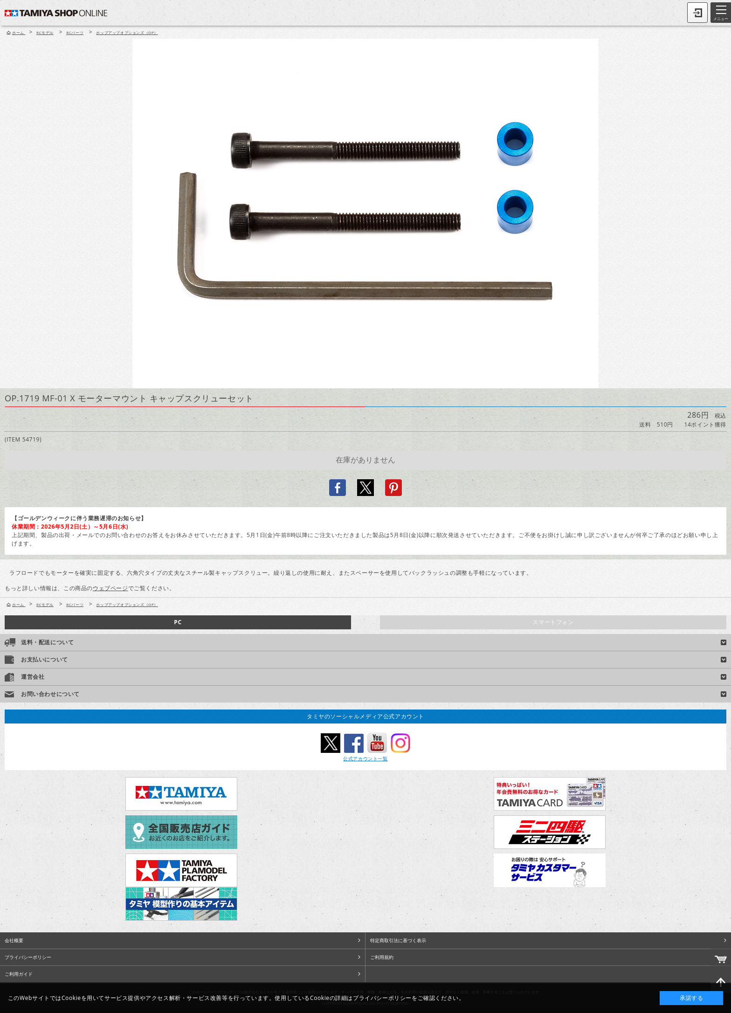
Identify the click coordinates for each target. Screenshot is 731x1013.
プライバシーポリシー (28, 957)
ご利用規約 (381, 957)
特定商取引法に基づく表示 (398, 940)
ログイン (697, 12)
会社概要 (14, 940)
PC (177, 622)
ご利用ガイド (19, 974)
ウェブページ (110, 588)
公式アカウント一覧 (365, 758)
